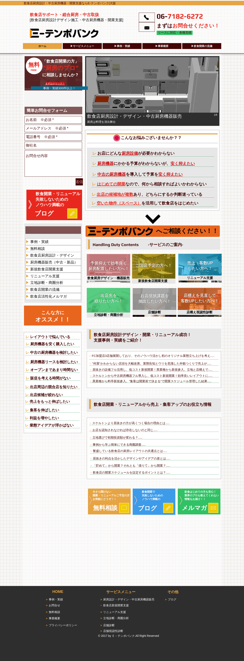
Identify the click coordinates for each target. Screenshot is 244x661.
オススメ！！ (52, 319)
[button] (152, 91)
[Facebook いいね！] (36, 99)
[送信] (79, 181)
